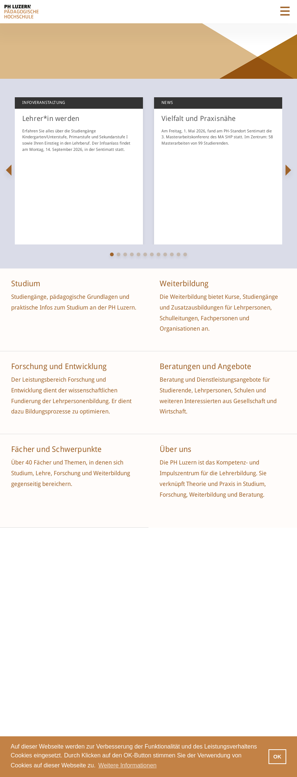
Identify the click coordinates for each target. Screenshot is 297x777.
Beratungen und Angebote (205, 366)
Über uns (175, 449)
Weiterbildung (184, 283)
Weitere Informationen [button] (128, 765)
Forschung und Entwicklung (59, 366)
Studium (25, 283)
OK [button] (277, 757)
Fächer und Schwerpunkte (57, 449)
